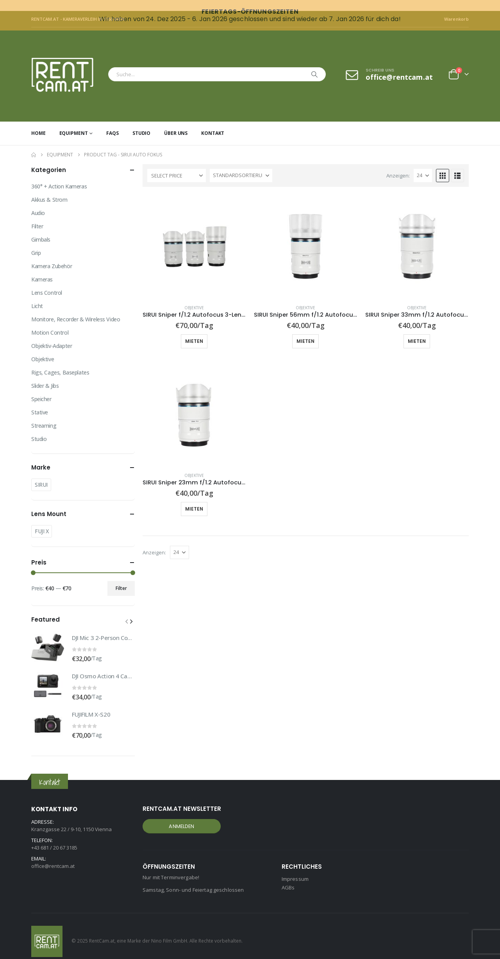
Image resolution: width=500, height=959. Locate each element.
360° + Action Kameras (59, 175)
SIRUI (41, 473)
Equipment (73, 122)
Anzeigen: (398, 164)
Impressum (295, 868)
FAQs (112, 122)
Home (38, 122)
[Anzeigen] (423, 164)
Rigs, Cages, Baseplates (60, 361)
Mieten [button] (194, 330)
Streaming (43, 414)
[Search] (314, 63)
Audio (38, 202)
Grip (36, 242)
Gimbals (40, 228)
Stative (39, 401)
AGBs (288, 876)
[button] (442, 164)
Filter (37, 215)
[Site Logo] (67, 63)
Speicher (41, 388)
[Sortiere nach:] (241, 164)
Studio (141, 122)
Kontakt (212, 122)
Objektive (194, 296)
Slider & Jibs (45, 374)
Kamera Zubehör (51, 255)
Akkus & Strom (49, 188)
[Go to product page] (194, 235)
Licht (37, 295)
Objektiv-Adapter (51, 335)
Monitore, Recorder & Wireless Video (75, 308)
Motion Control (49, 321)
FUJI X (41, 520)
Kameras (42, 268)
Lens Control (46, 281)
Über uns (176, 122)
